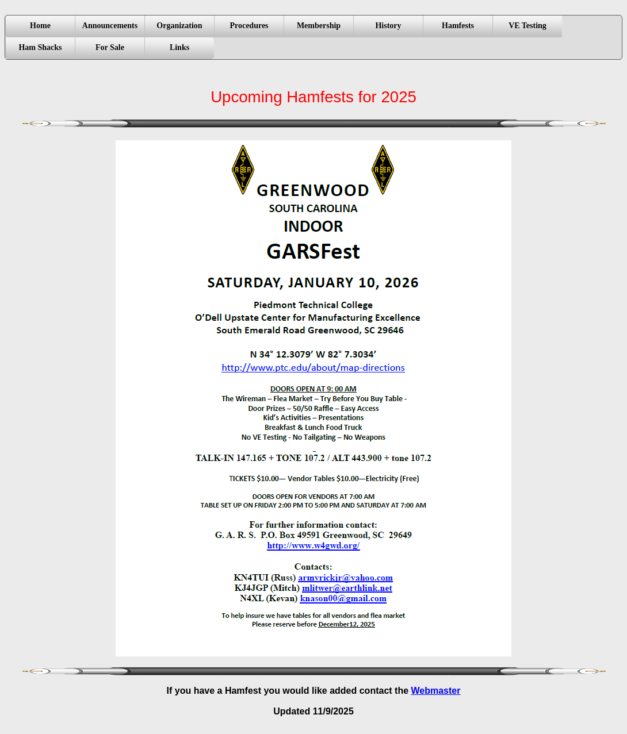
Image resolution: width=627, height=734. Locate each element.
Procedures (249, 25)
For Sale (109, 47)
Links (179, 47)
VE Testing (527, 25)
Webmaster (436, 690)
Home (40, 25)
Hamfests (458, 25)
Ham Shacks (40, 47)
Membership (319, 25)
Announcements (109, 25)
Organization (179, 25)
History (388, 25)
